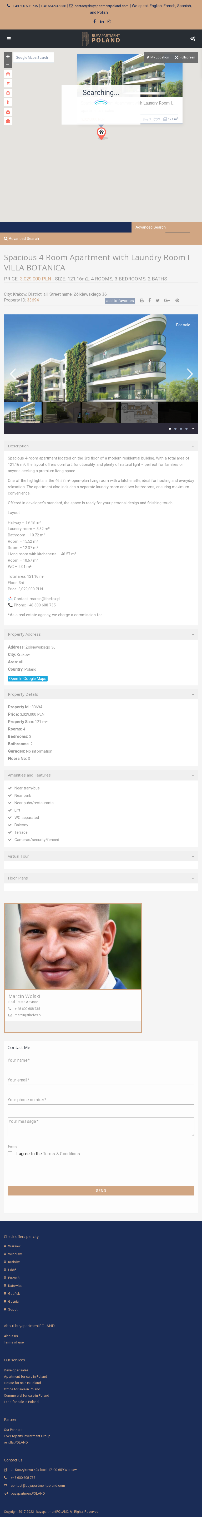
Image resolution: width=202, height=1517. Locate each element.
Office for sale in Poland (22, 1389)
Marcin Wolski (24, 996)
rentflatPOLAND (16, 1442)
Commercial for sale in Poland (26, 1395)
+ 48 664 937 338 (53, 6)
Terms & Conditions (61, 1153)
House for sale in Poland (22, 1383)
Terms (12, 1146)
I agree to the (48, 1153)
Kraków (14, 1262)
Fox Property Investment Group (27, 1436)
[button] (104, 135)
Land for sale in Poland (21, 1402)
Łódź (12, 1270)
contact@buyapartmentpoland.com (101, 6)
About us (11, 1336)
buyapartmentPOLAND (28, 1493)
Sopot (13, 1309)
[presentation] (48, 1175)
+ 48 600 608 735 (25, 6)
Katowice (15, 1286)
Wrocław (15, 1254)
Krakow (19, 294)
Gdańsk (14, 1294)
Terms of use (14, 1342)
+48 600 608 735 (23, 1478)
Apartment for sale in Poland (25, 1376)
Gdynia (13, 1301)
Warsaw (14, 1246)
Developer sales (16, 1370)
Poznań (13, 1278)
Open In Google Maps (27, 678)
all (45, 294)
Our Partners (13, 1430)
